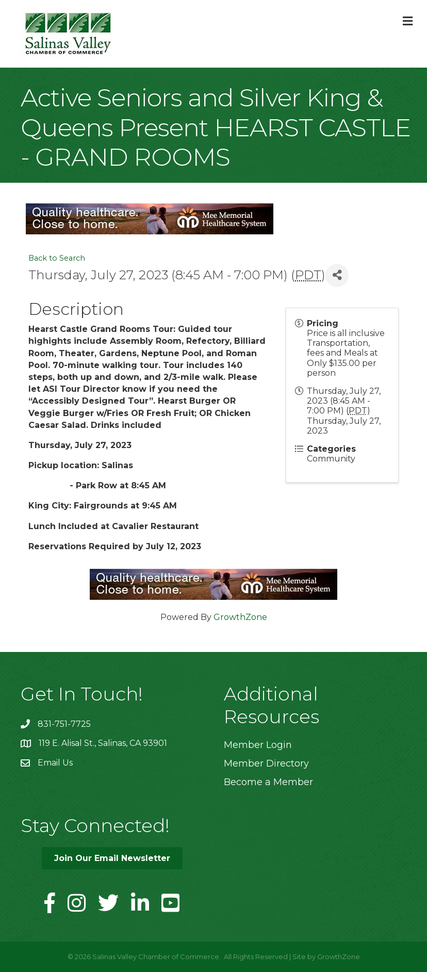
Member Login (258, 745)
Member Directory (266, 763)
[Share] (337, 275)
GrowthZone (240, 617)
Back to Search (56, 258)
